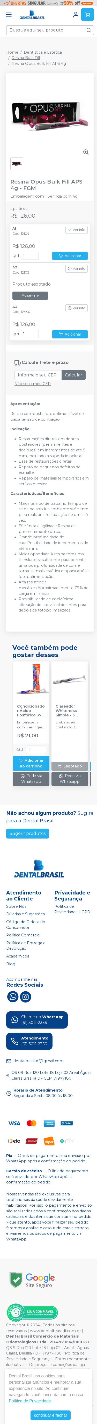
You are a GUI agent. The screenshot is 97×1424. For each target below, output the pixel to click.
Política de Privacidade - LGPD (72, 909)
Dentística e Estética (43, 52)
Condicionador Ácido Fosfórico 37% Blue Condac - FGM (31, 711)
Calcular (73, 375)
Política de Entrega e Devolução (26, 946)
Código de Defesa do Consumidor (25, 924)
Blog (10, 964)
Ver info (76, 230)
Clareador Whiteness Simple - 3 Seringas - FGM (66, 711)
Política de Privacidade (30, 1401)
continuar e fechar (50, 1415)
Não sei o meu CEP (32, 383)
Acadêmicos (17, 956)
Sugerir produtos (28, 833)
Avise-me (30, 295)
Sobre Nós (16, 906)
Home (12, 52)
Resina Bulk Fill (26, 57)
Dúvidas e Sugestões (25, 914)
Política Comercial (23, 935)
